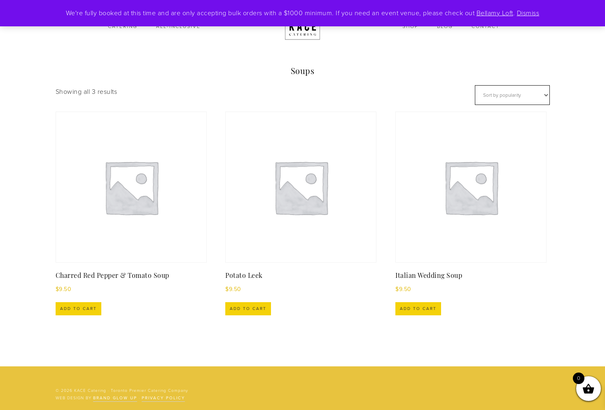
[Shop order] (512, 95)
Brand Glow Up (115, 398)
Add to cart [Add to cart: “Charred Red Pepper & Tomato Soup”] (78, 308)
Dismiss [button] (528, 13)
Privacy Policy (163, 398)
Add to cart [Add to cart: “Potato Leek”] (248, 308)
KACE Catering (302, 26)
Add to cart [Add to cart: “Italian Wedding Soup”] (418, 308)
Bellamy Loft (495, 13)
